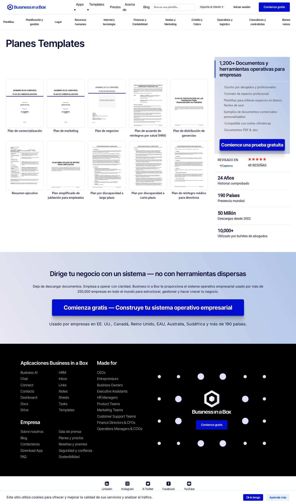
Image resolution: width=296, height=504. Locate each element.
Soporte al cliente (211, 6)
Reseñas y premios (73, 444)
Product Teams (108, 404)
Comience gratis (211, 424)
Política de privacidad (166, 498)
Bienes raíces (286, 22)
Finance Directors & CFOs (116, 422)
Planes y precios (71, 438)
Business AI (29, 372)
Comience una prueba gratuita (252, 144)
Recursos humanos (80, 22)
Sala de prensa (70, 432)
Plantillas (8, 21)
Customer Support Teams (116, 416)
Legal (58, 21)
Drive (24, 410)
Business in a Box (106, 498)
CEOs (101, 372)
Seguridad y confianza (75, 450)
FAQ (24, 457)
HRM (62, 372)
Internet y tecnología (109, 22)
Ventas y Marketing (170, 22)
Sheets (64, 397)
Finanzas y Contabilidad (140, 22)
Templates (66, 410)
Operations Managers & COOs (119, 429)
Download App (32, 450)
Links (62, 385)
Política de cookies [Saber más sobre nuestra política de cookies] (200, 498)
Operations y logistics (224, 22)
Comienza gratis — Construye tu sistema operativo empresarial (148, 307)
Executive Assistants (112, 391)
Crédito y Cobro (197, 22)
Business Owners (110, 385)
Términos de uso (133, 498)
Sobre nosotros (32, 432)
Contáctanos (30, 444)
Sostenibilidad (69, 457)
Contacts (27, 391)
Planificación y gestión (34, 22)
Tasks (63, 404)
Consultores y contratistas (257, 22)
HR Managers (107, 397)
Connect (27, 385)
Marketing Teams (110, 410)
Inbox (63, 379)
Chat (24, 379)
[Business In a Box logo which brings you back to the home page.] (26, 7)
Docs (24, 404)
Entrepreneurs (107, 379)
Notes (63, 391)
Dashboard (29, 397)
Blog (24, 438)
